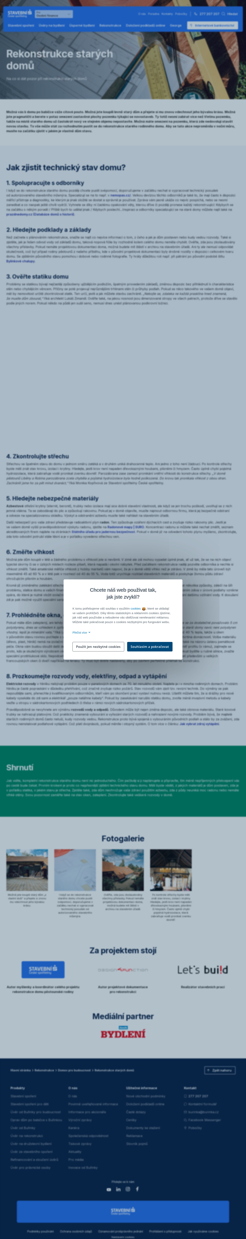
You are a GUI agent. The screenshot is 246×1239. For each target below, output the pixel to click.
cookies (138, 608)
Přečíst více (80, 632)
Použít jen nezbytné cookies (98, 647)
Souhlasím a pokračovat (150, 647)
